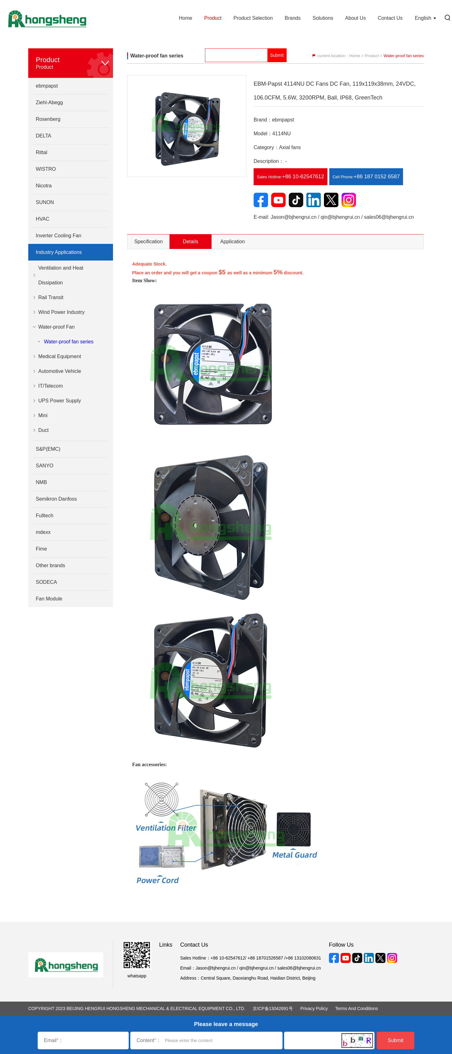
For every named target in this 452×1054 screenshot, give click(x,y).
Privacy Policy (314, 1008)
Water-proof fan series (69, 341)
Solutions (323, 18)
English (423, 18)
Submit (395, 1040)
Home (185, 18)
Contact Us (390, 18)
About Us (355, 18)
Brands (293, 18)
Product (212, 18)
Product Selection (253, 18)
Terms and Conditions (356, 1008)
